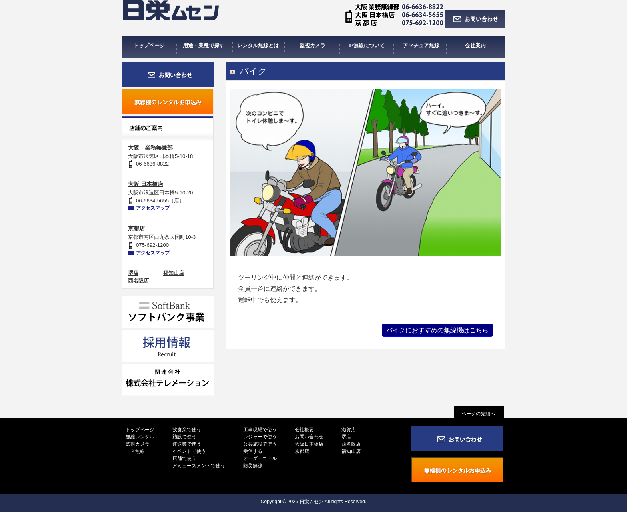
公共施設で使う (260, 444)
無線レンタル (140, 437)
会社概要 (304, 429)
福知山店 (173, 273)
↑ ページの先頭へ (479, 413)
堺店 (133, 273)
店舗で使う (184, 458)
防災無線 (252, 465)
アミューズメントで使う (198, 465)
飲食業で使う (186, 429)
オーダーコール (260, 458)
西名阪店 (138, 281)
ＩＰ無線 (135, 451)
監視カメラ (138, 444)
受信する (252, 451)
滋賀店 (348, 429)
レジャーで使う (260, 437)
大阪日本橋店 (309, 444)
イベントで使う (189, 451)
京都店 (136, 228)
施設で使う (184, 437)
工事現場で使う (260, 429)
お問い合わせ (309, 437)
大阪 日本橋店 (145, 184)
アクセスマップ (153, 208)
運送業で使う (186, 444)
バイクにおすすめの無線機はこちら (437, 330)
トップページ (140, 429)
